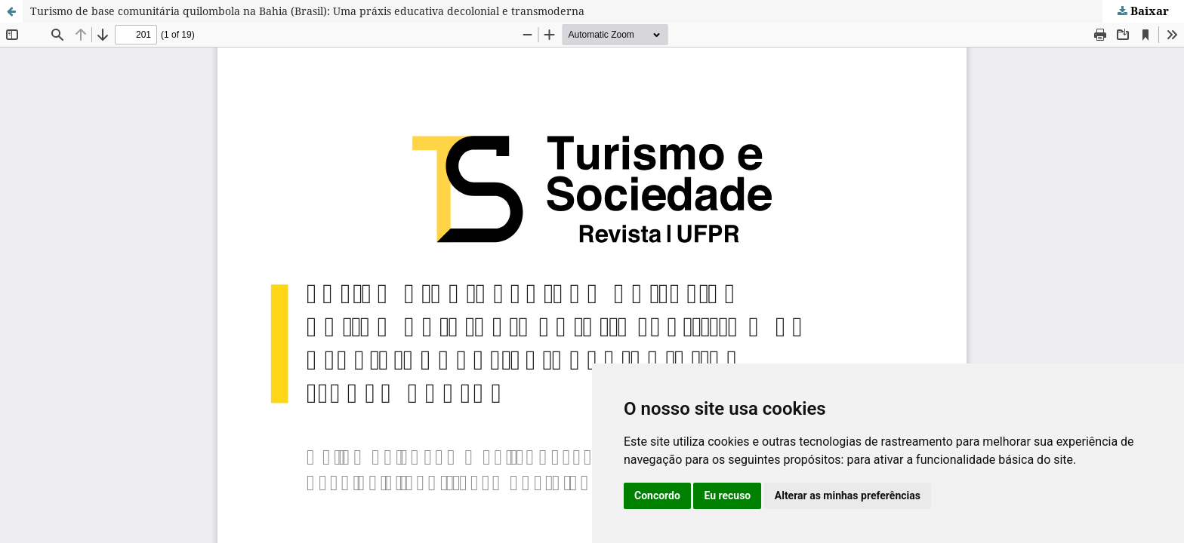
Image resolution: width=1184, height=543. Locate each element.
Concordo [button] (657, 495)
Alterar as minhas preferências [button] (847, 495)
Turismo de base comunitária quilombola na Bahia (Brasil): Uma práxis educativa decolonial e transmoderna (307, 11)
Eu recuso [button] (727, 495)
